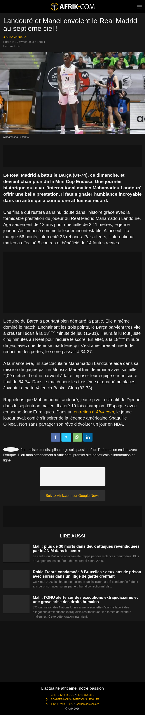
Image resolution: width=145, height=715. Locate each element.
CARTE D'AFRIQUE (62, 694)
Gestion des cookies (87, 704)
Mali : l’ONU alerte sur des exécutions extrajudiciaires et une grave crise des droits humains (85, 599)
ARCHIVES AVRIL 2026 (59, 704)
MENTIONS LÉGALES (86, 699)
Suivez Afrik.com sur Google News (72, 495)
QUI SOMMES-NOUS (58, 699)
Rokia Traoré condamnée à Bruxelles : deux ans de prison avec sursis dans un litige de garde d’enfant (87, 574)
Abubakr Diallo (14, 37)
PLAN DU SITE (85, 694)
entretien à (94, 411)
